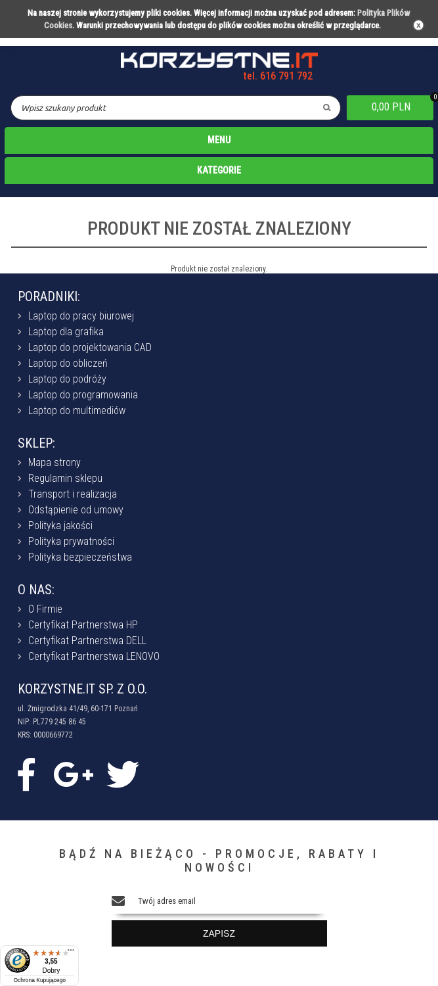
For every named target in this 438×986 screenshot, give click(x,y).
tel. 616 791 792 (278, 76)
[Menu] (71, 953)
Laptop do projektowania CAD (90, 347)
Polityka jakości (60, 525)
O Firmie (45, 609)
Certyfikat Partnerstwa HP (83, 625)
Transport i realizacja (72, 494)
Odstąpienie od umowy (75, 510)
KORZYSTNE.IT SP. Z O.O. (82, 689)
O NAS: (36, 590)
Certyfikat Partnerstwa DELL (87, 640)
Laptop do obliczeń (68, 363)
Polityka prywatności (71, 541)
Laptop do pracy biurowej (81, 316)
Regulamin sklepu (65, 478)
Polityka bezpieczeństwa (80, 557)
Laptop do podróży (67, 379)
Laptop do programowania (83, 394)
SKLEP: (36, 443)
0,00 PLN (391, 107)
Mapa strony (54, 462)
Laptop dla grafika (66, 331)
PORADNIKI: (49, 296)
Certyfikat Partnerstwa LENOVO (94, 656)
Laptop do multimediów (76, 410)
